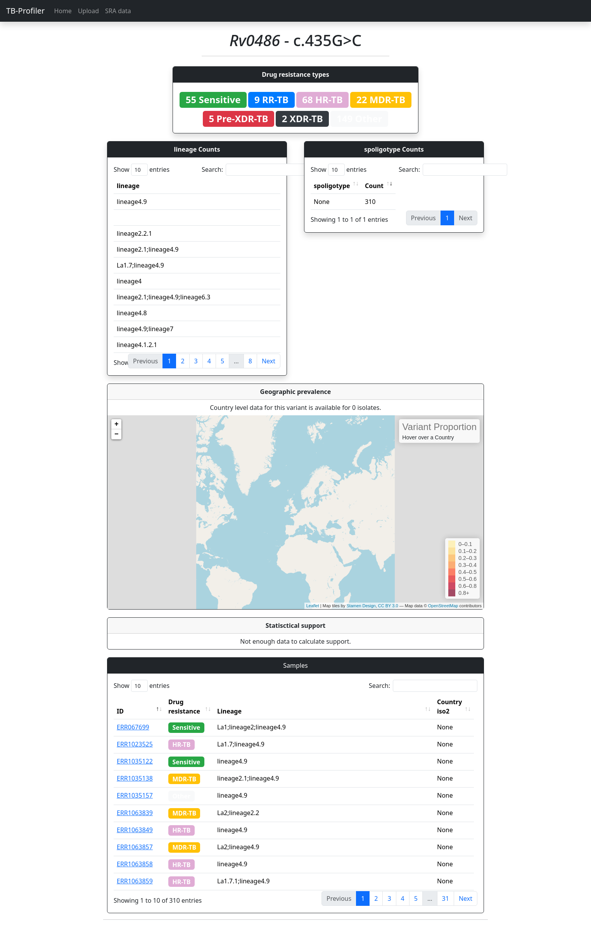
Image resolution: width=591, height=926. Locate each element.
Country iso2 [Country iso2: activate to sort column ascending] (451, 706)
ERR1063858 (135, 864)
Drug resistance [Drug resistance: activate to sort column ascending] (184, 706)
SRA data (118, 11)
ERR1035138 (135, 778)
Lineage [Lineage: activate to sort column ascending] (231, 711)
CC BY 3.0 (388, 605)
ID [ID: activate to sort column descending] (120, 711)
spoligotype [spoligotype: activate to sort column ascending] (332, 185)
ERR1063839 (135, 813)
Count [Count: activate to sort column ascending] (374, 185)
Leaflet (312, 605)
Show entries (141, 170)
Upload (88, 11)
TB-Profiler (25, 10)
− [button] (116, 434)
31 (445, 898)
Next (268, 361)
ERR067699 (133, 727)
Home (63, 11)
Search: (256, 170)
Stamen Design (360, 605)
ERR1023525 (135, 744)
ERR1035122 (135, 761)
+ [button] (116, 424)
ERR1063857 (135, 847)
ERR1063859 (135, 881)
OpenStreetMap (443, 605)
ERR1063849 (135, 830)
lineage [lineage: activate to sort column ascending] (128, 185)
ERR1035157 (135, 795)
